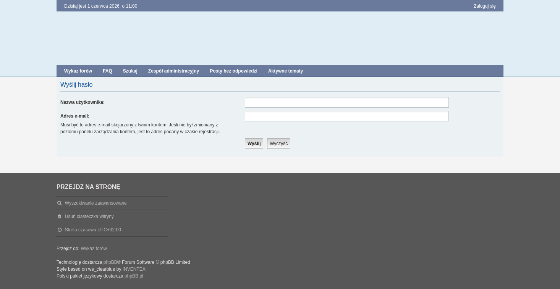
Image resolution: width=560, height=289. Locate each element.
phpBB (110, 262)
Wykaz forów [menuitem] (78, 71)
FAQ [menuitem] (107, 71)
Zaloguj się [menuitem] (485, 6)
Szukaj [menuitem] (130, 71)
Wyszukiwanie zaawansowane (96, 203)
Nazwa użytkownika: (82, 102)
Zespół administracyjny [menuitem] (173, 71)
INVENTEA (134, 269)
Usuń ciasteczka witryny (89, 216)
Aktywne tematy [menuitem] (285, 71)
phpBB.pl (134, 276)
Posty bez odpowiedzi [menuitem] (233, 71)
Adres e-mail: (74, 116)
